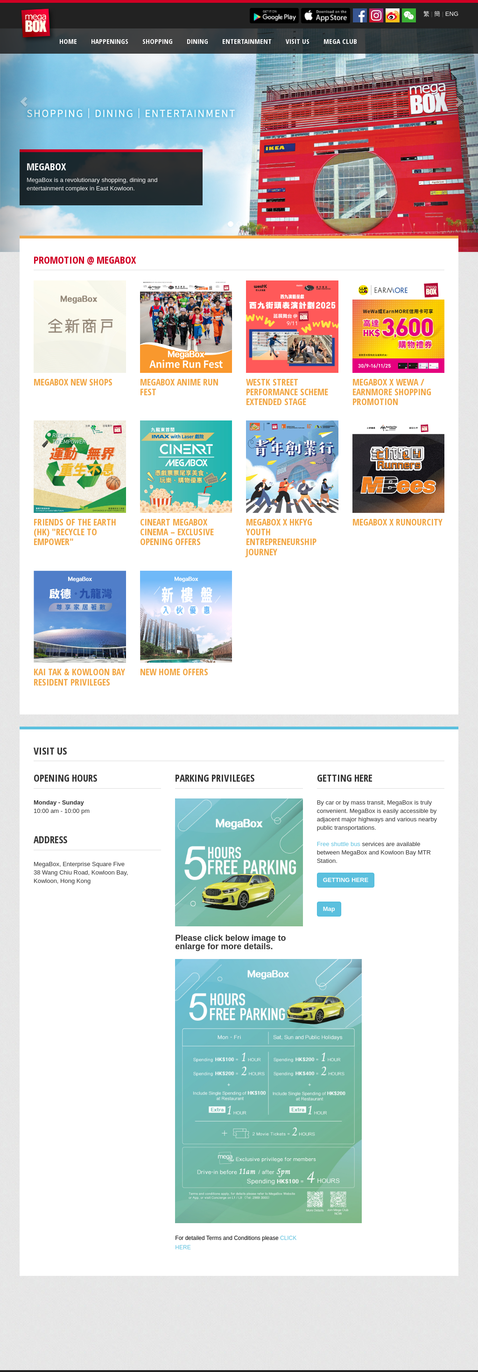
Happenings (109, 41)
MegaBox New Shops (73, 382)
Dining (197, 41)
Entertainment (247, 41)
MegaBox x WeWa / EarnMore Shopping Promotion (391, 392)
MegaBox (38, 25)
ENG (451, 13)
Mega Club (340, 41)
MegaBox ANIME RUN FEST (179, 387)
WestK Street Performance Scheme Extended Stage (287, 392)
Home (68, 41)
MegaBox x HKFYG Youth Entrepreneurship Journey (281, 537)
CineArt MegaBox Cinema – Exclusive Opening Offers (177, 532)
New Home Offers (174, 671)
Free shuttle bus (338, 843)
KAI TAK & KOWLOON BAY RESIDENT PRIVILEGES (79, 676)
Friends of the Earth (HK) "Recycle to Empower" (75, 532)
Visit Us (297, 41)
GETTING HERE (346, 879)
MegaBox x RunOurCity (397, 522)
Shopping (157, 41)
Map (329, 908)
